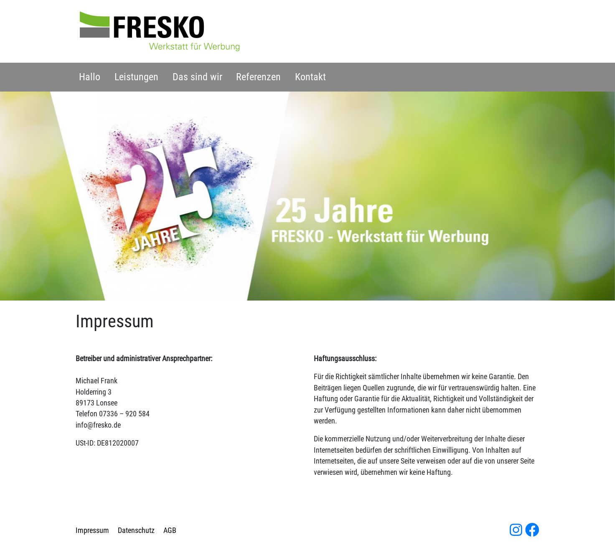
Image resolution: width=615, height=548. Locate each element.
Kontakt (310, 77)
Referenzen (258, 77)
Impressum (92, 530)
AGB (169, 530)
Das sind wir (197, 77)
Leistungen (136, 77)
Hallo (89, 77)
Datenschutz (136, 530)
